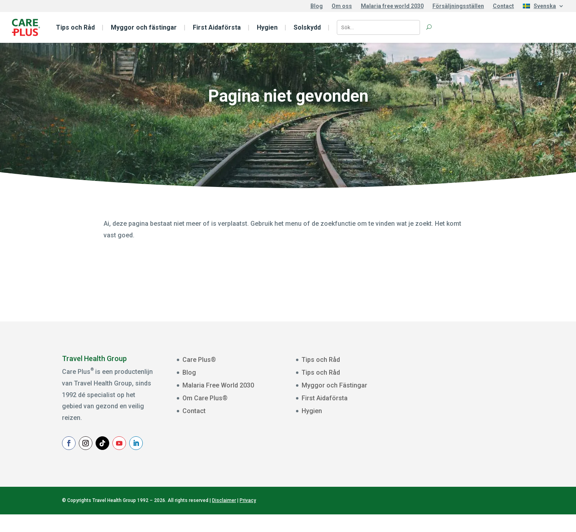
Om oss (342, 6)
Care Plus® (199, 359)
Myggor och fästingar (144, 27)
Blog (316, 6)
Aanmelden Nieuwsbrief (479, 450)
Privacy (248, 518)
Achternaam (445, 418)
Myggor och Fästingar (334, 385)
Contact (503, 6)
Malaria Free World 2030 (218, 385)
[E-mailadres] (479, 380)
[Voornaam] (479, 405)
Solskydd (307, 27)
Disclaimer (224, 518)
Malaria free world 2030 (392, 6)
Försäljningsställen (458, 6)
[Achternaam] (479, 430)
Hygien (267, 27)
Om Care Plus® (205, 398)
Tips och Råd (75, 27)
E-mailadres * (446, 368)
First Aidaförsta (217, 27)
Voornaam (442, 393)
